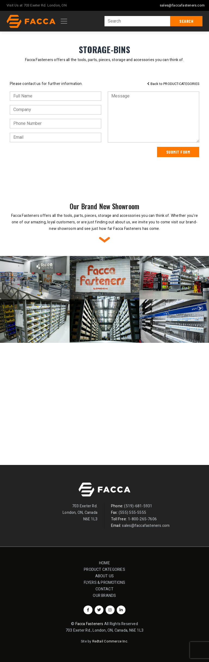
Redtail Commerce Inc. (110, 641)
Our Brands (104, 595)
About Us (104, 576)
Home (104, 563)
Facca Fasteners (89, 624)
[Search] (137, 21)
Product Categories (106, 569)
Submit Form (178, 151)
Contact (104, 589)
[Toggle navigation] (64, 21)
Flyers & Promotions (104, 582)
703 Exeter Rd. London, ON (45, 5)
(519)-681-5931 (138, 506)
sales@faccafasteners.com (182, 5)
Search (186, 21)
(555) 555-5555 (132, 512)
